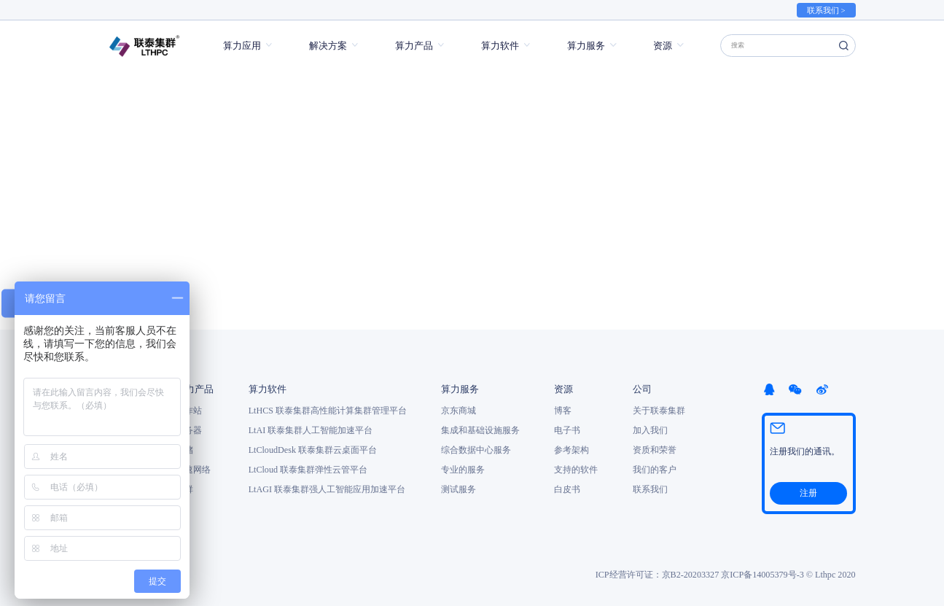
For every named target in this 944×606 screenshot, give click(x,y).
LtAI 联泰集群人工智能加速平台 (311, 430)
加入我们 (650, 430)
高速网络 (193, 470)
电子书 (567, 430)
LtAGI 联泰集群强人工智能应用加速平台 (327, 489)
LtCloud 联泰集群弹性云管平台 (308, 470)
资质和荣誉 (654, 450)
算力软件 (500, 45)
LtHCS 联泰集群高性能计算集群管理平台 (328, 410)
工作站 (189, 410)
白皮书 (567, 489)
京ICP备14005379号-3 (762, 575)
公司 (642, 389)
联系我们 (650, 489)
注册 (808, 493)
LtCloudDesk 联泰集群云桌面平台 (313, 450)
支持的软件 (576, 470)
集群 (184, 489)
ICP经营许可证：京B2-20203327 (657, 575)
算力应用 (242, 45)
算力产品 (414, 45)
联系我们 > (826, 10)
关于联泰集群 (659, 410)
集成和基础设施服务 (480, 430)
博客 (563, 410)
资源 (662, 45)
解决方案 (328, 45)
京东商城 (458, 410)
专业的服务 (463, 470)
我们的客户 (654, 470)
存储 (184, 450)
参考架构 (571, 450)
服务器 (189, 430)
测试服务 (458, 489)
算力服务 (586, 45)
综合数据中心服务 (476, 450)
